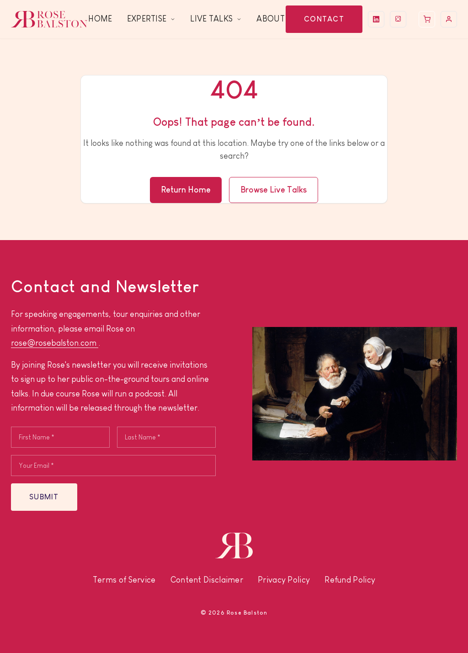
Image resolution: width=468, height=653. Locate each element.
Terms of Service (124, 579)
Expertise (151, 18)
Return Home (186, 189)
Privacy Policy (284, 579)
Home (100, 18)
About (270, 18)
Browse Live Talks (273, 189)
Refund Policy (349, 579)
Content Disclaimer (206, 579)
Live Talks (216, 18)
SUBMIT (44, 497)
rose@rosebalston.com (54, 343)
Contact (324, 19)
